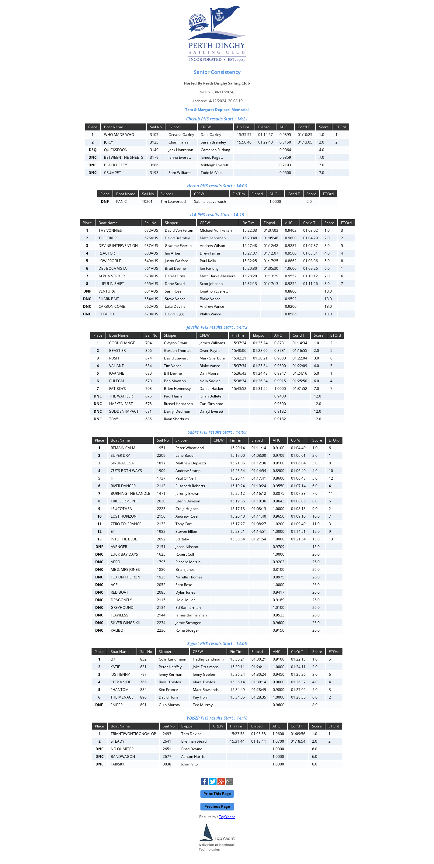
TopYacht (227, 816)
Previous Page (217, 806)
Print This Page (217, 793)
